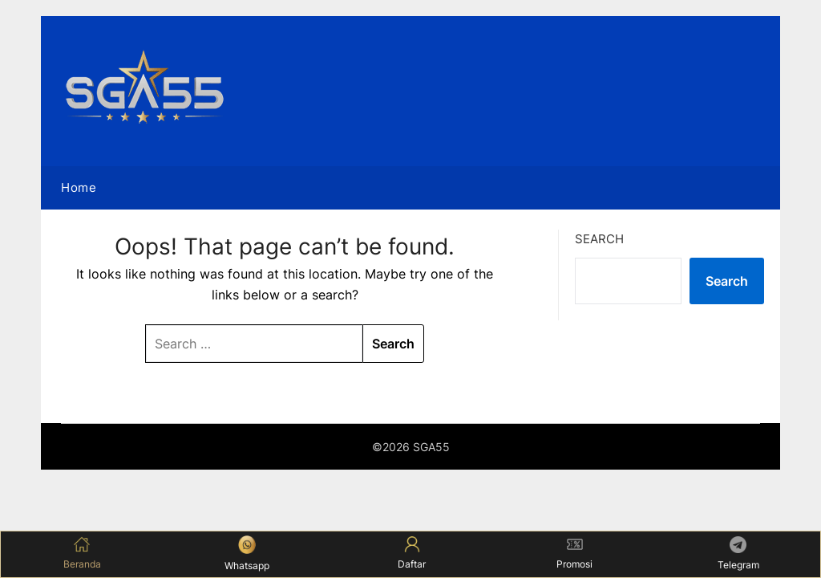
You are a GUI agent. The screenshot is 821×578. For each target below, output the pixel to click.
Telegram (738, 553)
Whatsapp (246, 553)
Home (78, 187)
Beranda (82, 553)
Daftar (412, 553)
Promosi (574, 553)
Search (599, 238)
